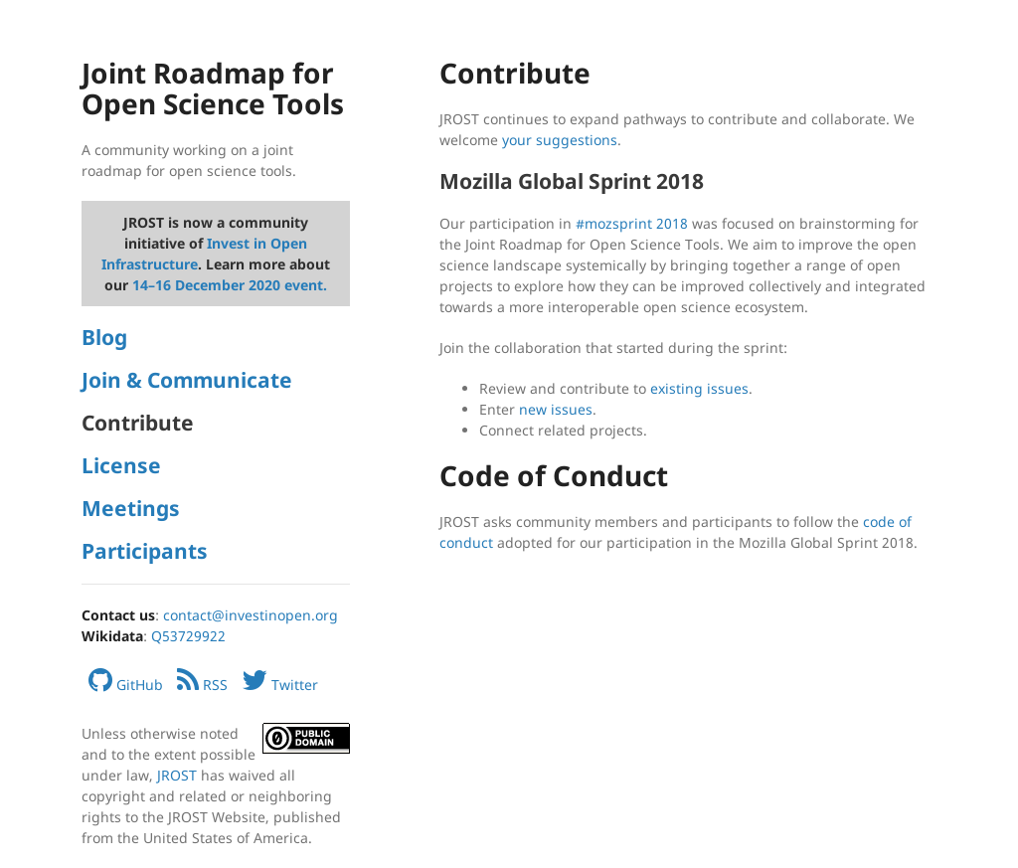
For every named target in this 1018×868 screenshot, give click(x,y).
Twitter (280, 684)
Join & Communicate (187, 380)
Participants (145, 551)
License (121, 465)
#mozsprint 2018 (632, 223)
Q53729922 (188, 635)
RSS (202, 684)
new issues (556, 409)
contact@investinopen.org (250, 615)
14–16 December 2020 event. (229, 284)
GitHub (125, 684)
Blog (104, 337)
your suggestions (559, 139)
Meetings (131, 508)
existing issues (699, 388)
